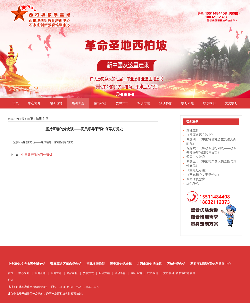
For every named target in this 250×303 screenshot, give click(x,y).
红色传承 (192, 183)
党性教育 (192, 130)
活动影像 (165, 103)
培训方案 (144, 103)
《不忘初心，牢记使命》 (203, 174)
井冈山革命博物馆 (149, 263)
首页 (15, 103)
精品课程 (100, 103)
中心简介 (34, 103)
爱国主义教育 (195, 157)
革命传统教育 (195, 179)
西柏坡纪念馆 (176, 263)
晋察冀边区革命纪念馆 (65, 263)
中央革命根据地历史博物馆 (26, 263)
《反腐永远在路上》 (200, 134)
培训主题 (78, 103)
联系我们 (209, 103)
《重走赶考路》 (197, 170)
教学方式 (122, 103)
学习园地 (187, 103)
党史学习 (231, 103)
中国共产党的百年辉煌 (37, 154)
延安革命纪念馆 (121, 263)
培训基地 (56, 103)
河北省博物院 (95, 263)
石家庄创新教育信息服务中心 (210, 263)
